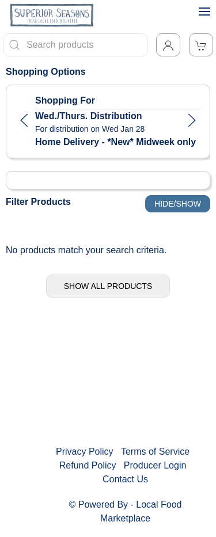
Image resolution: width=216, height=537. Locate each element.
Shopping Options (46, 72)
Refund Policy (87, 465)
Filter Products (38, 202)
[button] (24, 120)
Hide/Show (177, 203)
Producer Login (155, 465)
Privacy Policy (84, 451)
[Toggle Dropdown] (168, 44)
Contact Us (125, 479)
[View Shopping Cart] (201, 44)
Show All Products (108, 286)
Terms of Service (155, 451)
